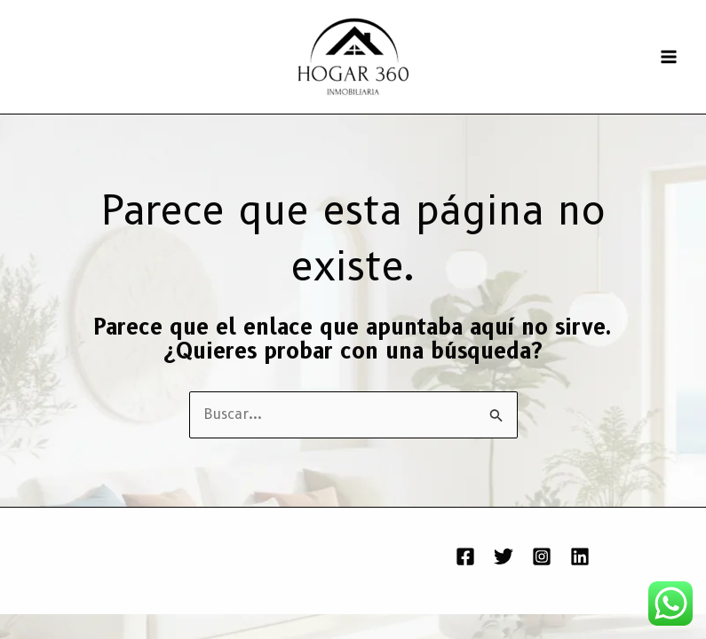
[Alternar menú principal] (668, 56)
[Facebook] (465, 556)
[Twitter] (503, 556)
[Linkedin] (580, 556)
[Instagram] (541, 556)
